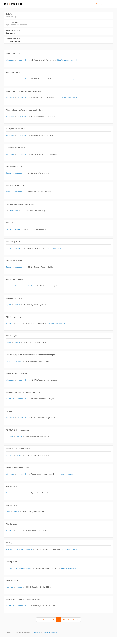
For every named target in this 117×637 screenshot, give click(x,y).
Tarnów (8, 173)
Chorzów (9, 436)
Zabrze (8, 229)
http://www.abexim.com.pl (67, 60)
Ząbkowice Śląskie (13, 286)
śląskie (17, 229)
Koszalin (9, 549)
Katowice (9, 323)
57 (69, 619)
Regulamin (36, 632)
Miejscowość (12, 22)
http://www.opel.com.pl (66, 79)
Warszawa (10, 60)
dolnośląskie (28, 286)
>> (78, 619)
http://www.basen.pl (69, 549)
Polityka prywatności (50, 632)
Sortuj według (13, 39)
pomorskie (14, 211)
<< (39, 619)
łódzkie (16, 512)
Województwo (13, 31)
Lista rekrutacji (88, 4)
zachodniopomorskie (24, 549)
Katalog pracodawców (104, 4)
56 (64, 619)
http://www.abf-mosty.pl (56, 323)
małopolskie (19, 173)
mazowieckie (23, 60)
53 (48, 619)
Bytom (8, 305)
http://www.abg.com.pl (66, 474)
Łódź (8, 512)
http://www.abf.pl (54, 248)
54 (53, 619)
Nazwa (9, 14)
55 (59, 619)
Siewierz (9, 361)
